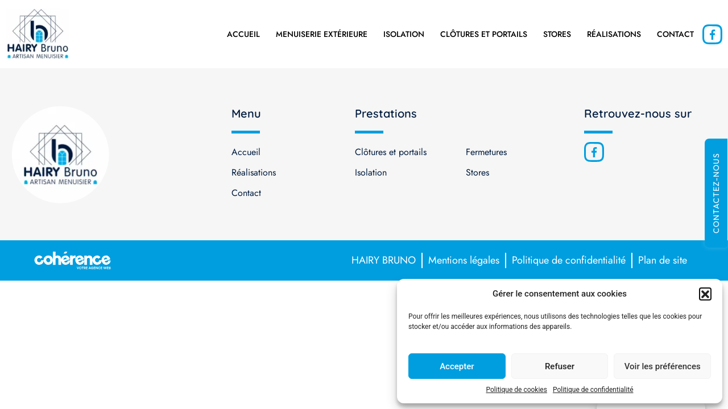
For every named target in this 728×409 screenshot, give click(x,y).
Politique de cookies (516, 390)
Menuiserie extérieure (321, 34)
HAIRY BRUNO (383, 260)
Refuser (559, 366)
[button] (705, 293)
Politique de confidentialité (593, 390)
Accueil (243, 34)
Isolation (403, 34)
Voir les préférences (662, 366)
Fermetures (486, 151)
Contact (675, 34)
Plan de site (662, 260)
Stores (557, 34)
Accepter (457, 366)
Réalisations (614, 34)
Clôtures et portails (483, 34)
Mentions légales (463, 260)
